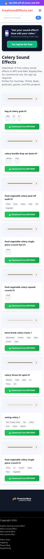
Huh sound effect (7, 534)
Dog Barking (5, 548)
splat (24, 380)
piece (8, 472)
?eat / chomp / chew (13, 422)
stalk (30, 204)
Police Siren (5, 539)
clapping (4, 542)
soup (15, 204)
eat (24, 422)
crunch (8, 342)
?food (8, 204)
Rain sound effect (7, 531)
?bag (7, 116)
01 (19, 116)
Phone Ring (5, 545)
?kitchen (9, 158)
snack (15, 426)
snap (16, 342)
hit (15, 384)
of (14, 116)
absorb (23, 426)
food (17, 158)
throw (8, 384)
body (36, 338)
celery (23, 204)
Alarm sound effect (8, 528)
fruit (7, 426)
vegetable (9, 208)
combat (20, 338)
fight (28, 338)
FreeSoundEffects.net (17, 10)
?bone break (10, 338)
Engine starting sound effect (12, 526)
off (37, 204)
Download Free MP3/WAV (22, 126)
